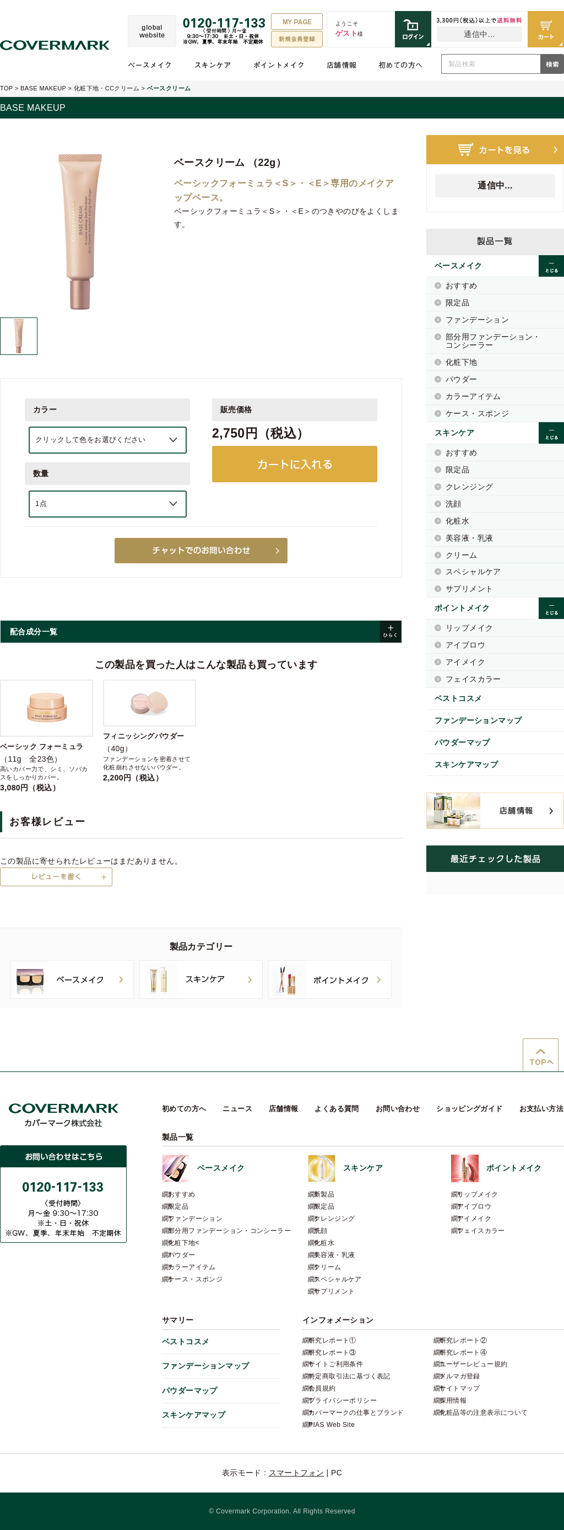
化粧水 (457, 520)
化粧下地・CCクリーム (106, 88)
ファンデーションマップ (478, 720)
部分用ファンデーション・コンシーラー (493, 340)
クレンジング (469, 486)
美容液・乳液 (469, 538)
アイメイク (465, 662)
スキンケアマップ (466, 764)
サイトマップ (460, 1388)
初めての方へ (400, 65)
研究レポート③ (332, 1352)
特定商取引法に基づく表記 (349, 1376)
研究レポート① (332, 1340)
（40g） (149, 731)
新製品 (324, 1194)
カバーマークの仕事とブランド (356, 1412)
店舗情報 (341, 65)
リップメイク (469, 627)
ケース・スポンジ (477, 413)
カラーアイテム (473, 396)
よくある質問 (336, 1109)
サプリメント (469, 588)
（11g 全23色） (46, 736)
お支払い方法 (541, 1109)
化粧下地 (462, 362)
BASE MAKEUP (43, 88)
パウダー (462, 379)
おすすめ (462, 285)
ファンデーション (477, 319)
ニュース (237, 1109)
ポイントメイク (279, 65)
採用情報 (453, 1400)
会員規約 (322, 1388)
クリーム (462, 555)
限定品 (457, 302)
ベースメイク (150, 65)
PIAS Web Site (331, 1425)
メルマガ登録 (460, 1376)
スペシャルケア (473, 571)
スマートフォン (296, 1472)
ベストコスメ (458, 698)
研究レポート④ (463, 1352)
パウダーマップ (462, 742)
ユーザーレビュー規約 (474, 1364)
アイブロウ (465, 644)
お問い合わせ (398, 1109)
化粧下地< (183, 1243)
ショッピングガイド (469, 1109)
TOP (6, 88)
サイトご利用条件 (335, 1364)
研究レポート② (463, 1340)
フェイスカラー (473, 679)
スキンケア (212, 65)
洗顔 (454, 503)
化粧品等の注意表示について (484, 1412)
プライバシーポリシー (342, 1400)
